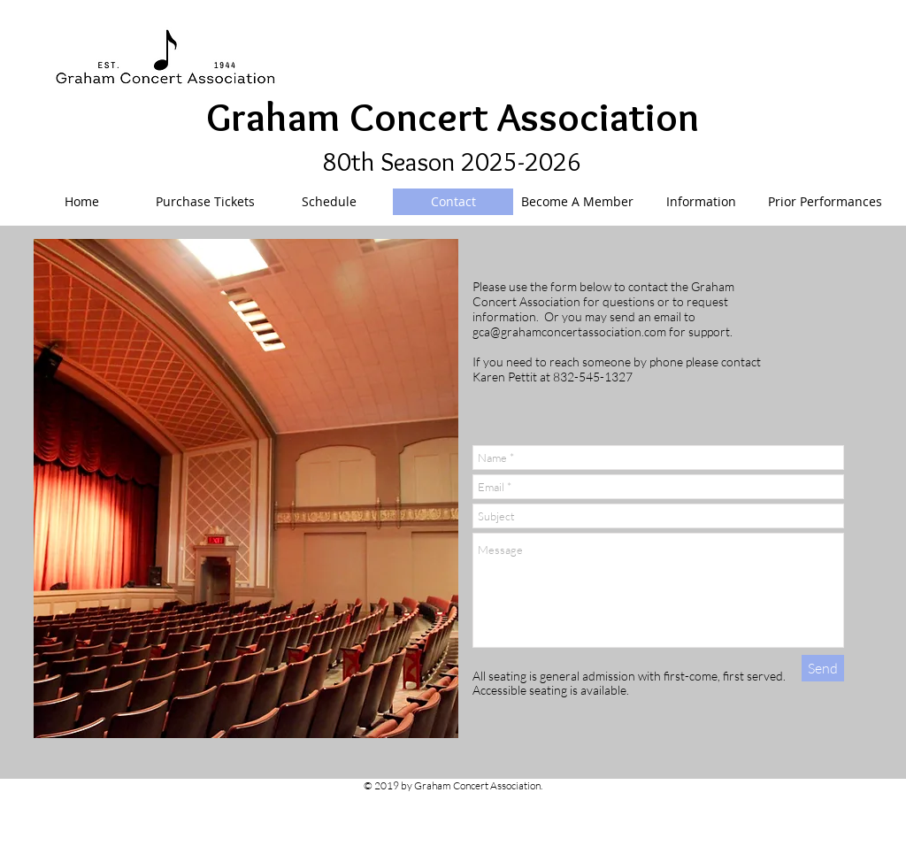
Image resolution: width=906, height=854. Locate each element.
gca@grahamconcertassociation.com (569, 331)
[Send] (823, 668)
